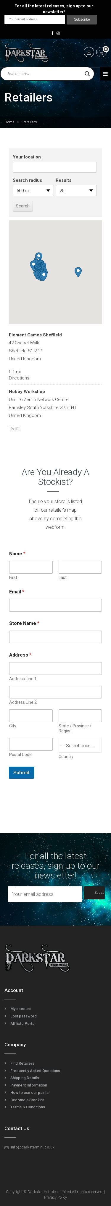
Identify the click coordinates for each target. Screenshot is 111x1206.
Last (63, 577)
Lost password (23, 1016)
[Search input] (44, 74)
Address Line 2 (23, 702)
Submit (21, 772)
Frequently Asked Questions (35, 1070)
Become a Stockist (27, 1100)
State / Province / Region (75, 728)
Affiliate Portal (22, 1023)
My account (20, 1009)
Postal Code (20, 754)
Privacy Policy (55, 1197)
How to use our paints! (30, 1092)
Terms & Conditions (27, 1107)
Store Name (24, 623)
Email (16, 592)
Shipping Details (24, 1078)
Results (63, 180)
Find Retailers (22, 1063)
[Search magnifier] (87, 74)
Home (9, 122)
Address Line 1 (23, 678)
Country (66, 756)
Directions (19, 378)
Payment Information (28, 1085)
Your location (27, 157)
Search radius (27, 180)
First (13, 577)
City (12, 726)
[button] (33, 266)
